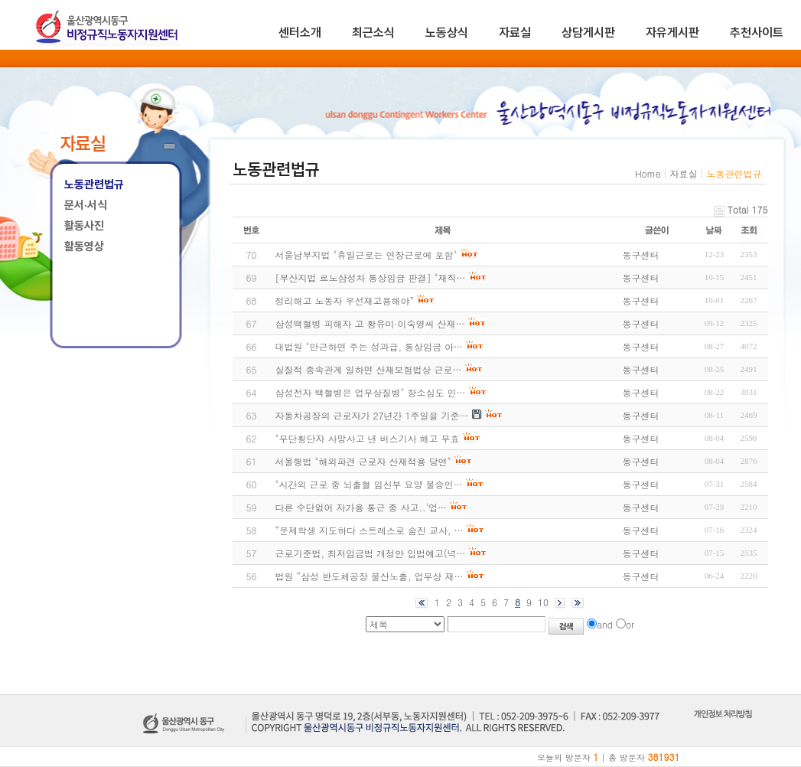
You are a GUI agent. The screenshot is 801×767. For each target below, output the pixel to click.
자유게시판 (672, 32)
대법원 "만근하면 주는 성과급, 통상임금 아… (369, 346)
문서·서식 (85, 205)
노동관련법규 (94, 184)
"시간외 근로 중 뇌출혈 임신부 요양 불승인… (369, 484)
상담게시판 (588, 32)
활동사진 (84, 226)
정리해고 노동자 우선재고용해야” (345, 300)
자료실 (515, 32)
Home (648, 173)
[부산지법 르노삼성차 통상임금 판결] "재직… (370, 277)
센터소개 (299, 32)
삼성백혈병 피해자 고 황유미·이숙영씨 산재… (370, 323)
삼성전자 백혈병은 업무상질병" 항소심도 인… (370, 392)
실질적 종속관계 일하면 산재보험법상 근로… (368, 369)
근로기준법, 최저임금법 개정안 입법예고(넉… (370, 553)
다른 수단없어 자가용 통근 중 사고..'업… (361, 507)
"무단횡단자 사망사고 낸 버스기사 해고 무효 (367, 438)
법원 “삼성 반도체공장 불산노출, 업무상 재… (369, 576)
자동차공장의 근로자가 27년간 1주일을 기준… (372, 415)
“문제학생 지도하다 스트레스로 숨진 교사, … (369, 530)
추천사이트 (756, 32)
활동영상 (84, 246)
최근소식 (373, 32)
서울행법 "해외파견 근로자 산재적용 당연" (363, 461)
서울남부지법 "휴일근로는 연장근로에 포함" (366, 254)
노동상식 (446, 32)
